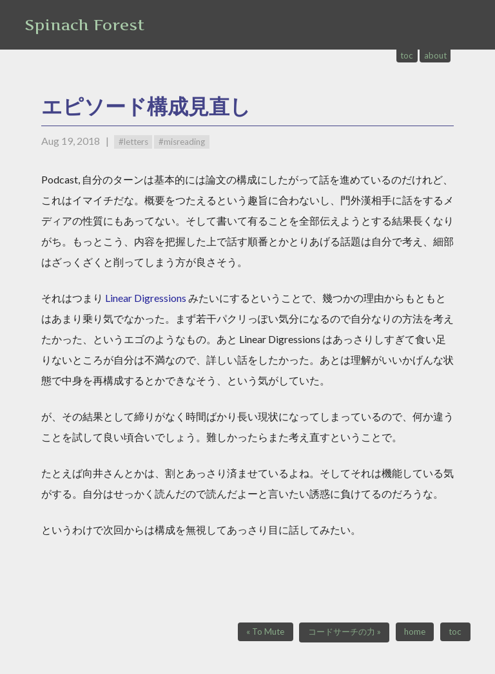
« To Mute (265, 631)
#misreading (182, 141)
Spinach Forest (84, 24)
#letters (133, 141)
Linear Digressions (145, 298)
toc (406, 55)
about (435, 55)
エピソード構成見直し (146, 105)
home (414, 631)
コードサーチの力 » (344, 631)
